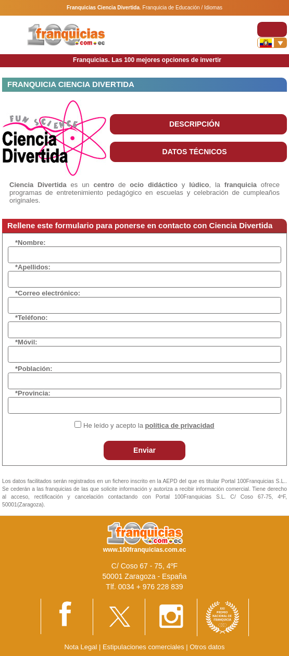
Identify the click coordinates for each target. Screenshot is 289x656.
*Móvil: (26, 342)
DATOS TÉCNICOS (194, 151)
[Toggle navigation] (272, 29)
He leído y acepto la (148, 425)
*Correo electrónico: (47, 293)
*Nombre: (30, 242)
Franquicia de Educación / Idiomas (182, 7)
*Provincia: (33, 393)
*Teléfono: (31, 317)
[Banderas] (272, 43)
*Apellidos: (33, 267)
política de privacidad (180, 425)
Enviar (144, 450)
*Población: (34, 369)
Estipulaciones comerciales (144, 647)
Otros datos (207, 647)
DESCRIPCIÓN (194, 124)
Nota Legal (80, 647)
